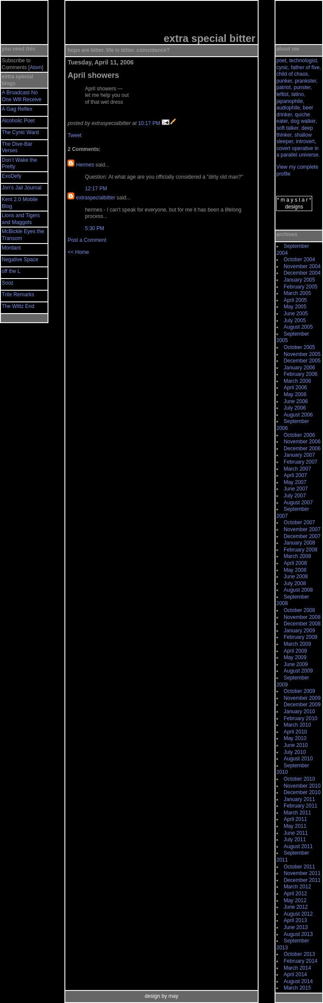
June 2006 (296, 401)
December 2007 (302, 536)
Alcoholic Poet (18, 121)
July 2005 (295, 320)
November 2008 (302, 617)
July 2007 (295, 496)
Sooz (7, 283)
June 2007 (296, 489)
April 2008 (295, 563)
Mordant (11, 248)
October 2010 (299, 779)
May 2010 (295, 738)
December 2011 (302, 880)
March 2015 (297, 988)
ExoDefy (11, 176)
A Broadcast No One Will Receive (22, 96)
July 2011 (295, 839)
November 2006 (302, 442)
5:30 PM (94, 228)
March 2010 (297, 725)
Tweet (74, 135)
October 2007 (299, 522)
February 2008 (300, 550)
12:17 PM (96, 189)
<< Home (78, 252)
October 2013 (299, 954)
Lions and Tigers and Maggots (21, 218)
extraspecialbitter (95, 198)
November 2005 (302, 354)
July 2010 (295, 752)
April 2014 (295, 974)
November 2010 (302, 786)
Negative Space (20, 259)
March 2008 (297, 556)
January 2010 (299, 711)
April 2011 (295, 819)
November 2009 (302, 698)
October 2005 (299, 347)
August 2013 (298, 934)
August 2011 (298, 846)
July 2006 (295, 408)
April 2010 (295, 732)
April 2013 (295, 920)
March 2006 (297, 381)
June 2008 (296, 577)
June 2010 (296, 745)
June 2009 (296, 664)
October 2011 (299, 867)
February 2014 (300, 961)
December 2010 (302, 792)
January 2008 (299, 543)
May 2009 (295, 657)
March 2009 (297, 644)
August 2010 (298, 759)
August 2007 (298, 503)
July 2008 (295, 583)
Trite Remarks (18, 295)
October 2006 (299, 435)
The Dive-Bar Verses (17, 147)
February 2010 (300, 718)
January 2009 (299, 631)
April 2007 (295, 475)
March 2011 (297, 813)
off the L (11, 271)
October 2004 (299, 259)
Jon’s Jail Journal (22, 188)
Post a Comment (86, 240)
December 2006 (302, 448)
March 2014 (297, 968)
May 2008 (295, 570)
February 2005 (300, 287)
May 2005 (295, 307)
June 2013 (296, 927)
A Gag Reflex (17, 109)
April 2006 (295, 388)
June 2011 (296, 833)
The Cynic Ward (20, 132)
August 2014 (298, 981)
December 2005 (302, 361)
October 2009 (299, 691)
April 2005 (295, 300)
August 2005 (298, 327)
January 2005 (299, 280)
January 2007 (299, 455)
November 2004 (302, 266)
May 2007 (295, 482)
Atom (36, 67)
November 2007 (302, 529)
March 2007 (297, 469)
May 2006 (295, 394)
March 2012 (297, 887)
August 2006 (298, 415)
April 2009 (295, 651)
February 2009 (300, 637)
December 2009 (302, 705)
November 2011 (302, 873)
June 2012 (296, 907)
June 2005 (296, 314)
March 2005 (297, 293)
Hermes (85, 165)
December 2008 (302, 624)
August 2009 (298, 671)
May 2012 (295, 900)
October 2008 (299, 610)
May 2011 (295, 826)
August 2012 (298, 914)
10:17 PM (149, 123)
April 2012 (295, 894)
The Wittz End (18, 306)
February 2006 (300, 374)
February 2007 (300, 462)
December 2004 (302, 273)
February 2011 (300, 806)
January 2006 (299, 368)
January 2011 (299, 799)
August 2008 (298, 590)
